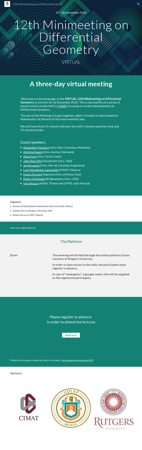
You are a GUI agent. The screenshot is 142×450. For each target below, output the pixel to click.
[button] (138, 4)
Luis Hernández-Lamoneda (40, 170)
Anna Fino (29, 156)
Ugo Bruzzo (31, 183)
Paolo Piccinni (32, 174)
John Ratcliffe (32, 161)
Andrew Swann (33, 152)
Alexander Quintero (36, 147)
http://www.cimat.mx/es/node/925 (77, 360)
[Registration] (71, 335)
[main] (71, 12)
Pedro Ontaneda (34, 178)
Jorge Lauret (31, 165)
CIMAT (62, 106)
